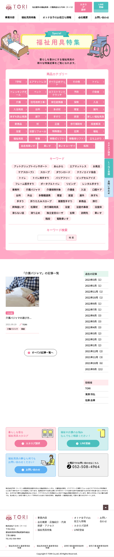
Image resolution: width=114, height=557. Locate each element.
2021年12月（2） (94, 351)
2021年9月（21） (94, 369)
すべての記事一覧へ (42, 352)
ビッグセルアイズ (85, 178)
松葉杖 (34, 207)
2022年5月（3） (94, 321)
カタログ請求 (33, 443)
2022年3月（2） (94, 333)
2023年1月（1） (94, 285)
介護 (18, 102)
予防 (76, 92)
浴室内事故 (82, 207)
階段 (47, 218)
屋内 (95, 109)
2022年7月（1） (94, 309)
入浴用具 (18, 109)
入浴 (95, 102)
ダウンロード (63, 172)
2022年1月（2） (94, 345)
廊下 (37, 116)
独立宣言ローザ (55, 213)
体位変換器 (57, 102)
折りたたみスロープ (41, 201)
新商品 (18, 124)
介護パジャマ (33, 189)
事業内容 (10, 17)
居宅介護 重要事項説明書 (98, 547)
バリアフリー (63, 178)
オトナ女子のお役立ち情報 (57, 17)
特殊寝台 (57, 131)
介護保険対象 (54, 189)
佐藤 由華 (90, 400)
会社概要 (83, 17)
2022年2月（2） (94, 339)
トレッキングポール (18, 93)
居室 (70, 195)
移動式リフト (57, 138)
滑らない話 (18, 213)
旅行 (95, 201)
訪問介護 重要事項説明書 (74, 547)
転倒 (86, 146)
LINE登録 (85, 443)
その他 (76, 81)
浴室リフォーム (37, 131)
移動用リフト (76, 138)
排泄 (76, 116)
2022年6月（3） (94, 315)
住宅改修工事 (38, 102)
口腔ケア (97, 189)
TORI (88, 388)
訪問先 (84, 213)
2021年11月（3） (94, 357)
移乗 (37, 138)
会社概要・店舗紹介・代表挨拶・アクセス (52, 524)
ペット (37, 92)
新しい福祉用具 (95, 116)
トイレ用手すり (41, 178)
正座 (57, 124)
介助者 (95, 92)
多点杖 (57, 109)
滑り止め (35, 213)
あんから (58, 166)
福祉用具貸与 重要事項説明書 (19, 547)
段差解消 (95, 124)
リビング (71, 184)
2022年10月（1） (94, 297)
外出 (29, 195)
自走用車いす (28, 146)
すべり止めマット (57, 83)
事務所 (15, 189)
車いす (47, 146)
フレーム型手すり (24, 184)
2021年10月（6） (94, 363)
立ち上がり (96, 138)
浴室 (18, 131)
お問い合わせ (102, 17)
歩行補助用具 (51, 207)
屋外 (82, 195)
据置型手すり (65, 201)
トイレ (95, 81)
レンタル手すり (90, 184)
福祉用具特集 (29, 17)
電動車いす (63, 218)
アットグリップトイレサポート (30, 166)
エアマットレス (37, 81)
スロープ (45, 172)
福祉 (95, 131)
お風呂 (96, 166)
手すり (57, 116)
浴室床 (98, 207)
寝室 (76, 109)
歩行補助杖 (76, 124)
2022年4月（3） (94, 327)
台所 (37, 109)
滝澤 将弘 (90, 394)
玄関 (76, 131)
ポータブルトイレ (50, 184)
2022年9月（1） (94, 303)
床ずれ (94, 195)
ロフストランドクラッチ (57, 93)
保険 (76, 102)
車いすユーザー (66, 146)
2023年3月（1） (94, 279)
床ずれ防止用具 (18, 116)
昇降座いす (18, 207)
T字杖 (18, 81)
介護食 (71, 189)
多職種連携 (44, 195)
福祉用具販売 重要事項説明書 (47, 547)
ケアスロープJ (26, 172)
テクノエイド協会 (86, 172)
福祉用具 (18, 138)
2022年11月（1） (94, 291)
